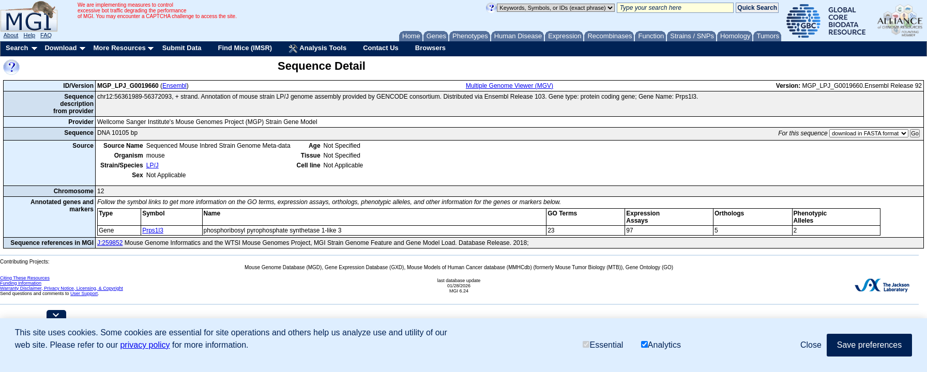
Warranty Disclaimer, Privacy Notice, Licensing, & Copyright (61, 288)
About (11, 35)
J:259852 (110, 242)
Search (17, 48)
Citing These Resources (25, 278)
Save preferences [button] (869, 344)
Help (29, 35)
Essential (603, 344)
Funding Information (20, 283)
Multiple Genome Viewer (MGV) (509, 85)
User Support (84, 293)
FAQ (46, 35)
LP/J (152, 165)
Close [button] (811, 344)
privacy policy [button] (145, 344)
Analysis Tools (317, 48)
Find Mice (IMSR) (245, 48)
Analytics (661, 344)
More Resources (119, 48)
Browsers (430, 48)
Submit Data (182, 48)
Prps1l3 (152, 230)
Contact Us (381, 48)
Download (60, 48)
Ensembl (174, 85)
